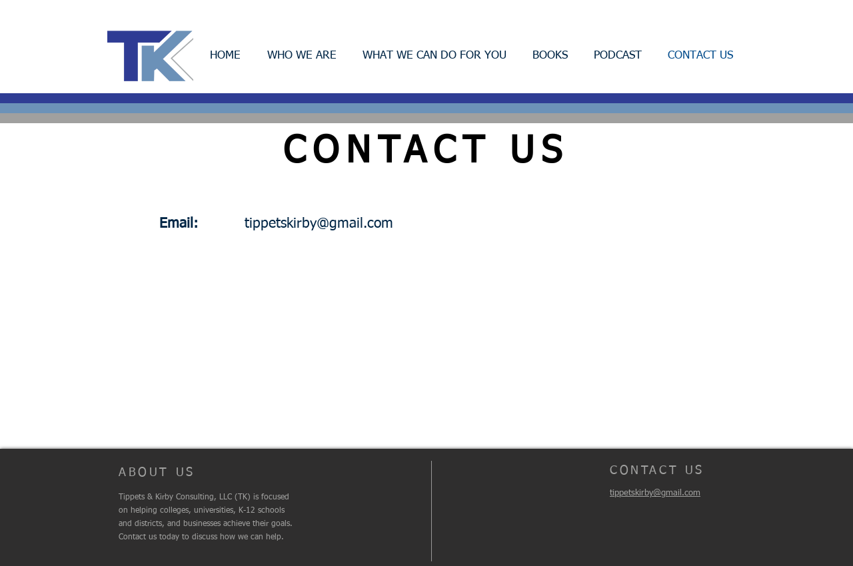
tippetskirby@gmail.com (319, 224)
